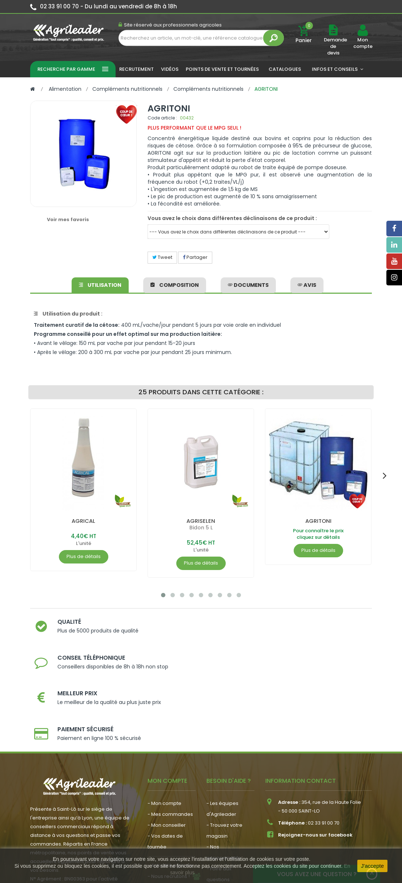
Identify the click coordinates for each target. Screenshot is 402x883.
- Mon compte (164, 725)
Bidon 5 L (201, 527)
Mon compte (362, 43)
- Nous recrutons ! (169, 798)
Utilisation (101, 284)
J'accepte (372, 866)
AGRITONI (318, 521)
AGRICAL (83, 521)
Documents (248, 284)
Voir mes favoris (68, 219)
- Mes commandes (170, 736)
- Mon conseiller (167, 747)
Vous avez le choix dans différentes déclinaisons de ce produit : (232, 218)
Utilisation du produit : (68, 313)
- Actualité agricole (170, 787)
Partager (195, 257)
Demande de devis (335, 46)
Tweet (162, 257)
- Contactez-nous (227, 812)
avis (305, 284)
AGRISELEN (201, 521)
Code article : (162, 118)
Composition (175, 284)
